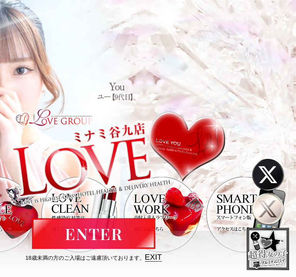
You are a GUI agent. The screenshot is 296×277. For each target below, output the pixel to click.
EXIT (153, 257)
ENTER (94, 233)
